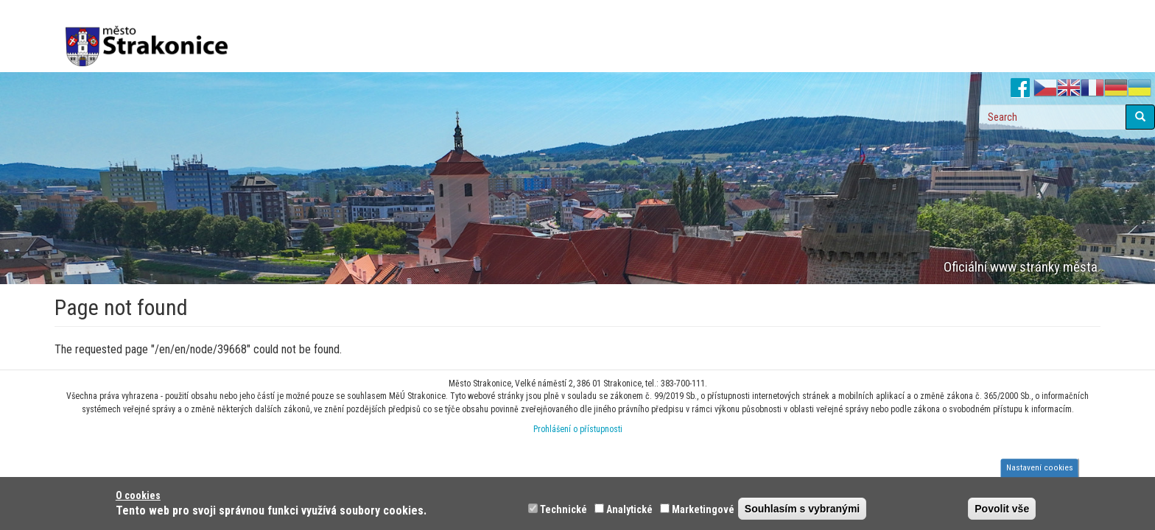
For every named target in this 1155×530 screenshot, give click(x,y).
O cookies (138, 495)
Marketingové (703, 509)
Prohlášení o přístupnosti (577, 429)
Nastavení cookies (1039, 467)
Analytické (629, 509)
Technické (563, 509)
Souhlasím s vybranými (802, 509)
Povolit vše (1002, 509)
